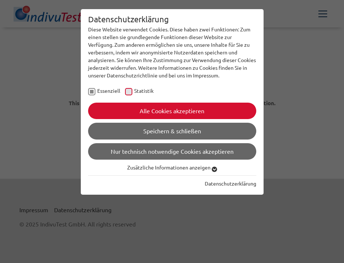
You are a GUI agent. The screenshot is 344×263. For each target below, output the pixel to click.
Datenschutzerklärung (230, 183)
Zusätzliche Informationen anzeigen (172, 167)
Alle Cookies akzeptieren (172, 110)
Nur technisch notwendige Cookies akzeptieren (172, 151)
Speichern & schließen (172, 130)
